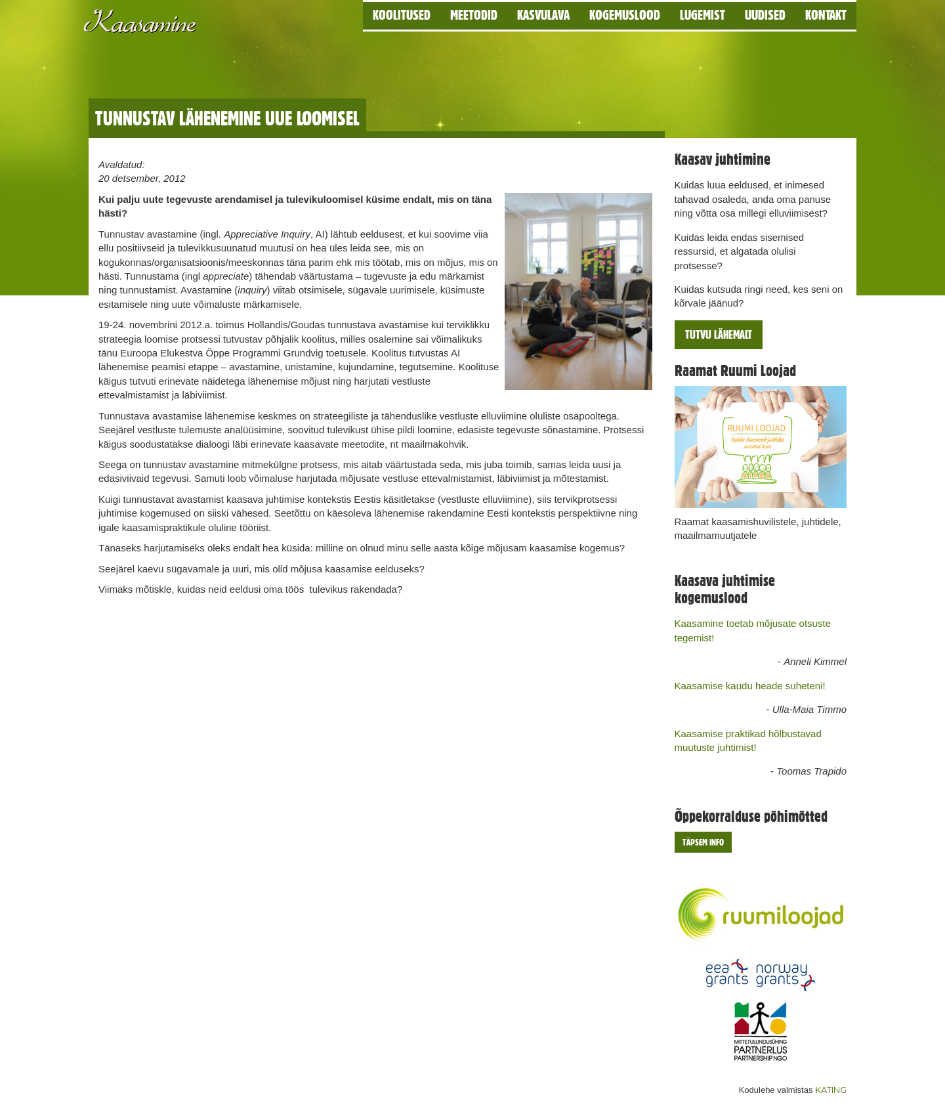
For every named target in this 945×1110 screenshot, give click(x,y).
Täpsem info (703, 842)
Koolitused (401, 15)
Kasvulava (543, 15)
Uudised (765, 15)
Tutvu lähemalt (718, 334)
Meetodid (473, 15)
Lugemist (702, 15)
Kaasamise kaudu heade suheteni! (750, 685)
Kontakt (826, 15)
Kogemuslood (624, 15)
